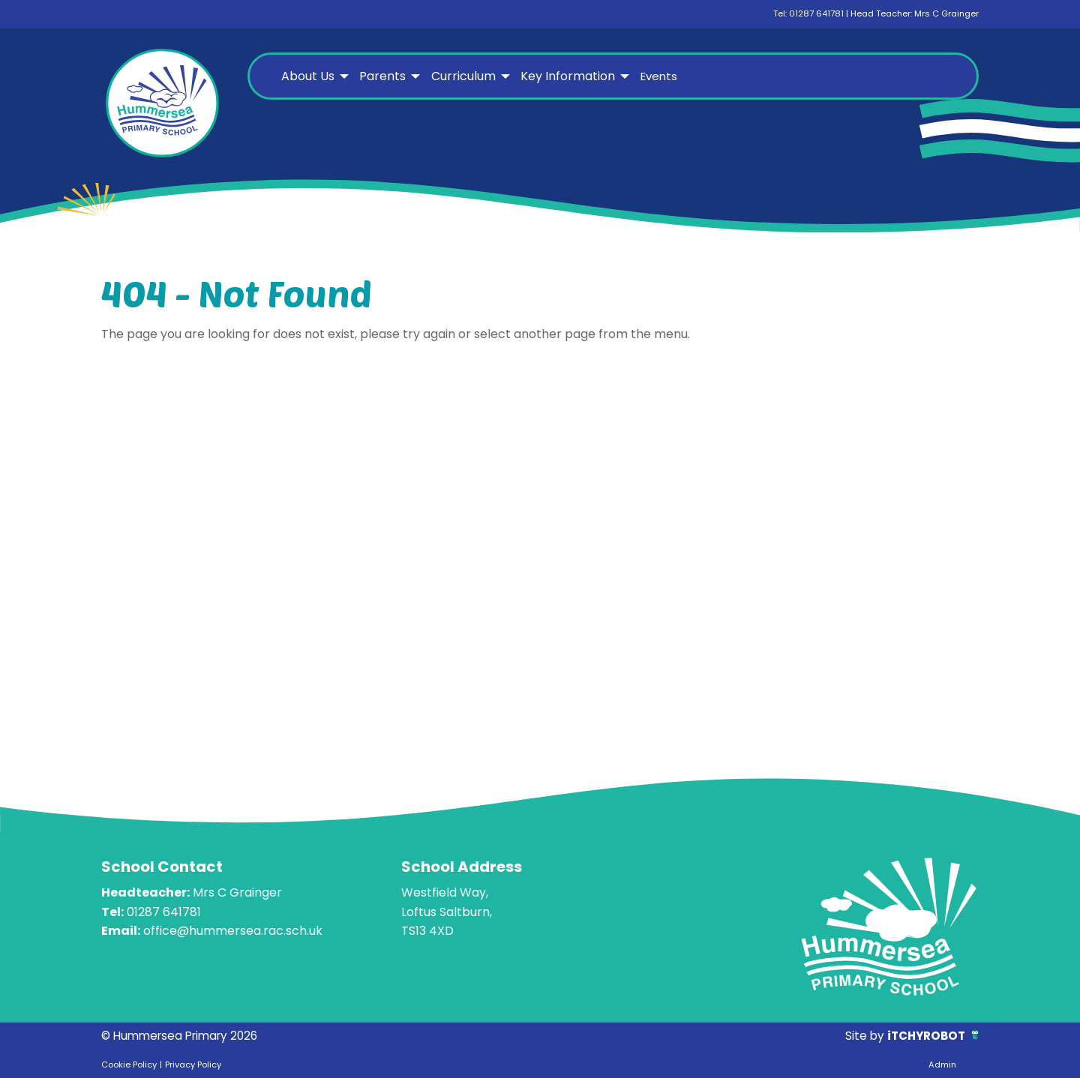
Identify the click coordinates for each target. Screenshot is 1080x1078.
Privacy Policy (193, 1065)
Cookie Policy (129, 1065)
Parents (382, 76)
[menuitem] (313, 76)
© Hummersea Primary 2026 (184, 1035)
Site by (860, 1035)
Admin (942, 1065)
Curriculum (463, 76)
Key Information (567, 76)
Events (658, 76)
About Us (307, 76)
